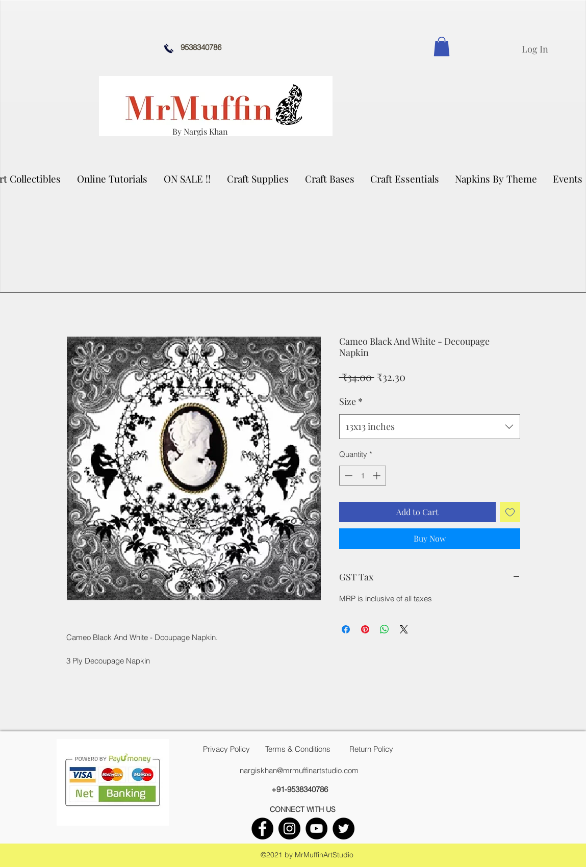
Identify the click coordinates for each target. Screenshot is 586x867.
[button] (258, 178)
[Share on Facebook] (346, 629)
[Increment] (378, 475)
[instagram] (289, 828)
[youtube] (316, 828)
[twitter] (343, 828)
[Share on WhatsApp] (384, 629)
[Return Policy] (371, 749)
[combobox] (429, 427)
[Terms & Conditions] (298, 749)
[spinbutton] (362, 475)
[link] (442, 46)
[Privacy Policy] (226, 749)
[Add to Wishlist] (510, 512)
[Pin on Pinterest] (365, 629)
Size (351, 401)
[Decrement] (347, 475)
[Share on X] (404, 629)
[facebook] (262, 828)
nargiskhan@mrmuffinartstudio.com (299, 770)
